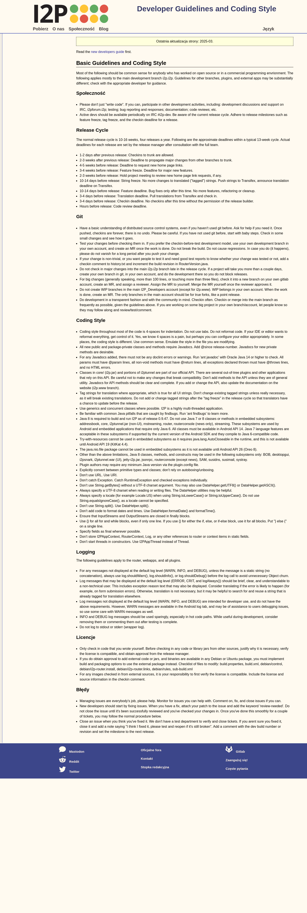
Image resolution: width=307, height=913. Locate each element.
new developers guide (107, 52)
